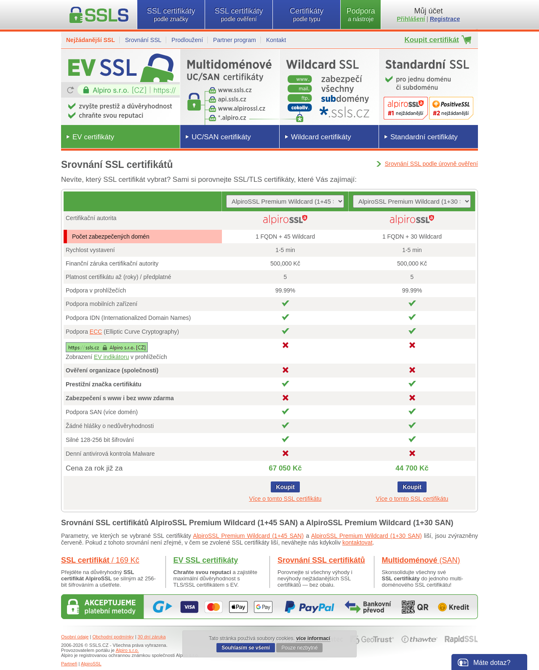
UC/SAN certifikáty (221, 137)
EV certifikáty (93, 137)
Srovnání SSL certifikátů (321, 560)
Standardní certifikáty (424, 137)
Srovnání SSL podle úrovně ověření (431, 163)
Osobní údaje (74, 636)
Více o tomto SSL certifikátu (285, 498)
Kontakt (276, 40)
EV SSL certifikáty (205, 560)
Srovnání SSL (143, 40)
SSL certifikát (100, 560)
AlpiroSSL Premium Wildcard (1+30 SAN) (366, 535)
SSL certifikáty (171, 14)
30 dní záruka (152, 636)
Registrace (445, 19)
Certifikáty (306, 14)
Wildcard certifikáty (321, 137)
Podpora (361, 14)
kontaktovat (357, 542)
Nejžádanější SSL (90, 40)
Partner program (234, 40)
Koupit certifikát (432, 40)
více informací (313, 638)
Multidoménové (421, 560)
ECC (96, 331)
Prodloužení (187, 40)
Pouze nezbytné (299, 648)
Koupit (285, 487)
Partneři (69, 663)
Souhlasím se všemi (245, 648)
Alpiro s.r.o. (127, 650)
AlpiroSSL (91, 663)
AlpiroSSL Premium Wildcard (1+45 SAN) (248, 535)
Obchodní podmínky (112, 636)
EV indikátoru (111, 357)
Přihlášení (411, 19)
